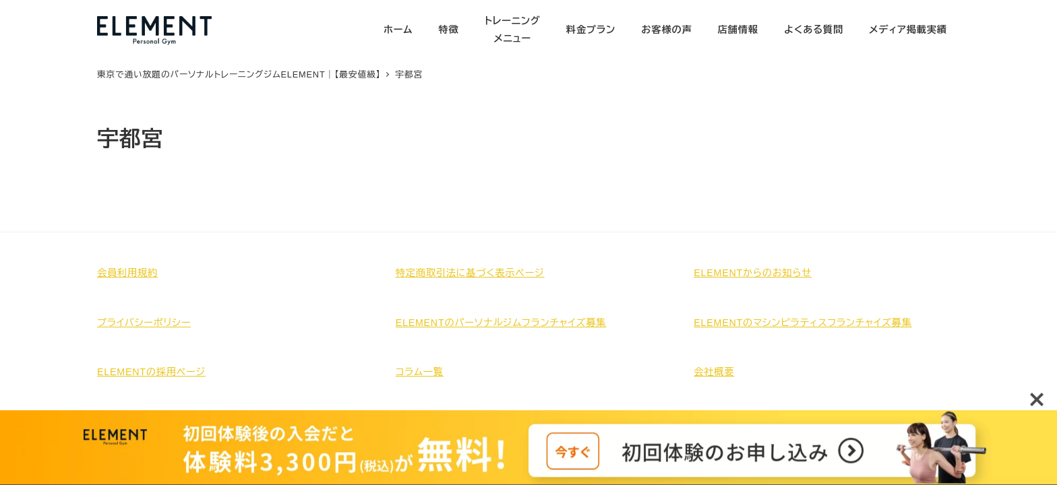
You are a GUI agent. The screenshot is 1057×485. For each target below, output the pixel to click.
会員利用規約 (127, 272)
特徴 (448, 29)
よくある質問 (813, 29)
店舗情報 (738, 29)
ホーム (398, 29)
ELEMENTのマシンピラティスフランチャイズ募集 (802, 322)
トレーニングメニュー (513, 29)
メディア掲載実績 (907, 29)
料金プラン (590, 29)
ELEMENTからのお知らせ (753, 272)
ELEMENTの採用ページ (151, 371)
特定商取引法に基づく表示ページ (470, 272)
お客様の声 (666, 29)
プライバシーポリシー (144, 322)
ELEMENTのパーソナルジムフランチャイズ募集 (501, 322)
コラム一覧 (420, 371)
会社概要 (714, 371)
